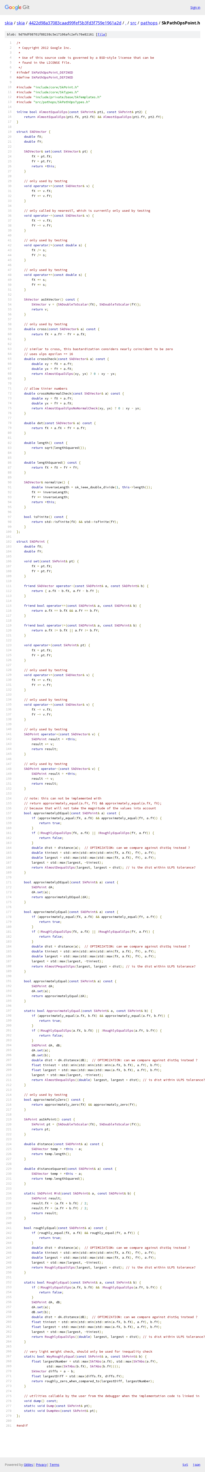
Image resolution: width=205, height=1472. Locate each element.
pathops (149, 23)
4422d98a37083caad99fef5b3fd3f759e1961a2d (75, 23)
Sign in (195, 7)
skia (9, 23)
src (133, 23)
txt (185, 1464)
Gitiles (28, 1464)
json (196, 1464)
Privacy (41, 1464)
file (101, 34)
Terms (54, 1464)
